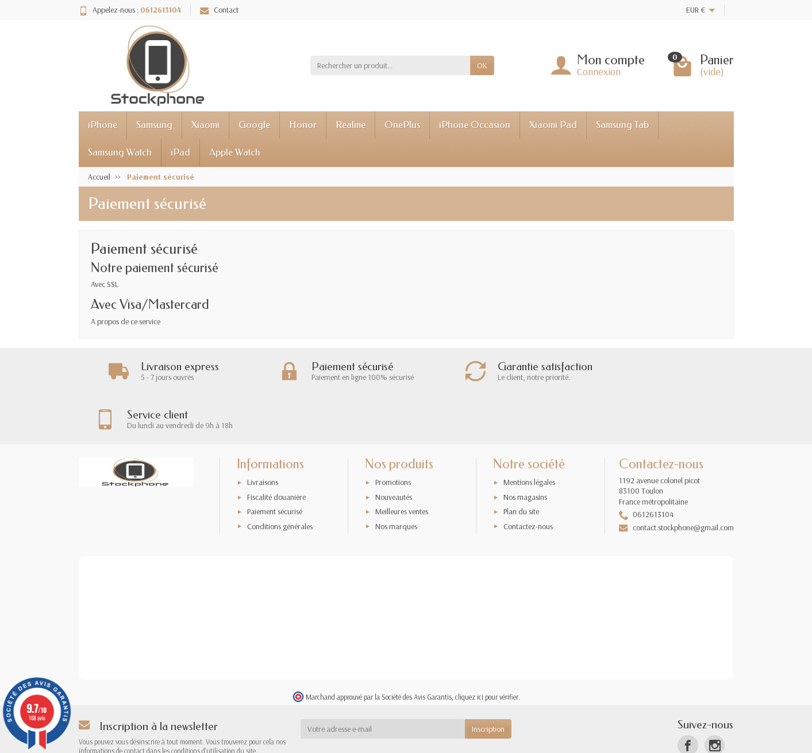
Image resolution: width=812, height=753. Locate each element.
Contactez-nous (528, 478)
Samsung (154, 124)
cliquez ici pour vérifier (486, 649)
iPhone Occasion (474, 124)
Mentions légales (529, 435)
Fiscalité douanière (276, 450)
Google (254, 124)
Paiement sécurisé (274, 464)
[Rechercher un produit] (390, 65)
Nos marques (396, 478)
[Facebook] (688, 698)
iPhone (102, 124)
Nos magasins (525, 450)
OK (482, 65)
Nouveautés (393, 450)
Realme (350, 124)
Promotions (393, 435)
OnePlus (402, 124)
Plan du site (521, 464)
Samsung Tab (622, 124)
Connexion (599, 71)
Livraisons (262, 435)
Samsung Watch (120, 152)
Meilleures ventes (401, 464)
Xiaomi (205, 124)
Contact (219, 10)
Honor (303, 124)
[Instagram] (715, 698)
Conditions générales (280, 478)
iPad (180, 152)
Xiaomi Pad (553, 124)
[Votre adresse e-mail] (383, 682)
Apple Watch (234, 152)
